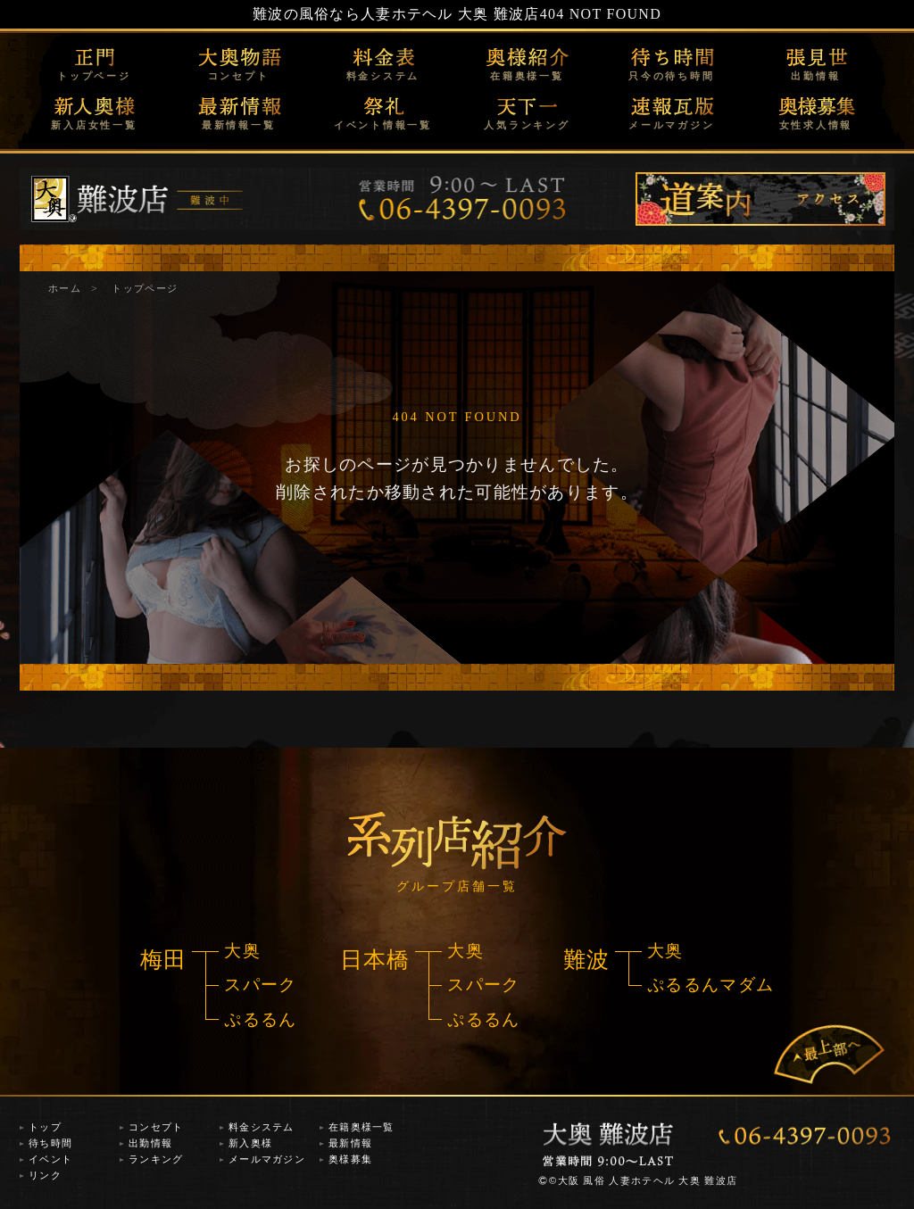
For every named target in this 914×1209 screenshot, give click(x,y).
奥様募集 (350, 1159)
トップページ (94, 75)
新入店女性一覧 (94, 125)
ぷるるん (260, 1019)
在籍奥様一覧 (527, 75)
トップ (45, 1127)
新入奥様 (250, 1143)
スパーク (260, 984)
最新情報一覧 (239, 125)
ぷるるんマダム (710, 984)
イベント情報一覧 (383, 125)
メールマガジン (671, 125)
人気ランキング (526, 125)
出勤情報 (815, 75)
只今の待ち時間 (671, 75)
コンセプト (239, 75)
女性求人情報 (816, 125)
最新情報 (350, 1143)
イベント (50, 1159)
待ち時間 (50, 1143)
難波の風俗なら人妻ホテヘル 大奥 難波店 (396, 13)
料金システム (383, 75)
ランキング (156, 1159)
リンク (45, 1175)
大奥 (242, 950)
